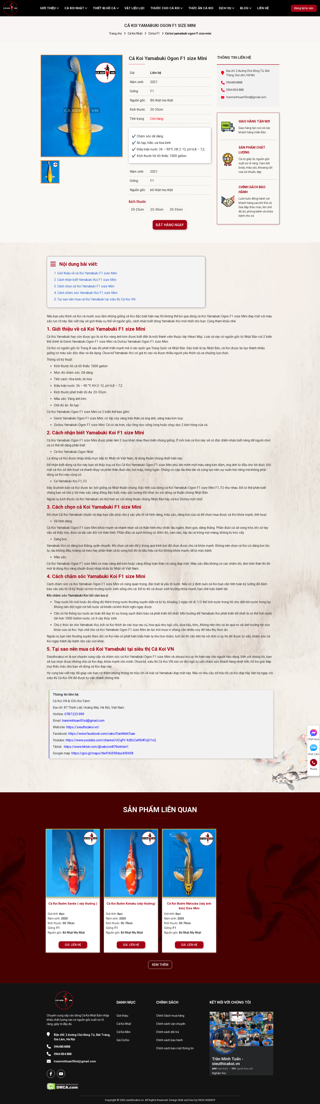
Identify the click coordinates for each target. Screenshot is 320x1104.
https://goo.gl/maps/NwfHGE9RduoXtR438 (102, 753)
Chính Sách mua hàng (170, 1015)
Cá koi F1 (154, 33)
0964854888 (234, 82)
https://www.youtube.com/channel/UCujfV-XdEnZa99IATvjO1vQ (111, 740)
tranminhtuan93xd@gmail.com (246, 97)
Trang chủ (115, 33)
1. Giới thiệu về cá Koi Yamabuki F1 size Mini (85, 273)
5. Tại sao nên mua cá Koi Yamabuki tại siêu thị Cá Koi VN (94, 299)
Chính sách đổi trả (167, 1032)
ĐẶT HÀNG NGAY (170, 225)
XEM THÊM (160, 965)
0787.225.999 (74, 714)
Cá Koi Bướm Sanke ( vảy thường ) (72, 903)
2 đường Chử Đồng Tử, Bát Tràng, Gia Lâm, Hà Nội (82, 1037)
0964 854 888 (235, 89)
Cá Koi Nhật (135, 33)
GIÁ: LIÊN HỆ (73, 944)
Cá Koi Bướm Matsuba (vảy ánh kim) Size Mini (189, 906)
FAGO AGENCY (206, 1100)
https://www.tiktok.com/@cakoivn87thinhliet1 (96, 747)
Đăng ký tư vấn (303, 8)
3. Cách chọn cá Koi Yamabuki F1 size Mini (84, 286)
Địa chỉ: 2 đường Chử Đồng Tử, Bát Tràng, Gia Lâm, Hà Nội (248, 73)
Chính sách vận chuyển (170, 1023)
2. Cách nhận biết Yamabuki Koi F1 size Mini (85, 280)
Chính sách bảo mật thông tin (175, 1048)
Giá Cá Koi (123, 1040)
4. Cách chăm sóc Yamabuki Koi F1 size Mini (85, 293)
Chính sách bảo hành (169, 1040)
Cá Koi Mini (123, 1032)
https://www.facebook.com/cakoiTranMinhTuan (101, 734)
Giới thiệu (122, 1015)
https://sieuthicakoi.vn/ (82, 727)
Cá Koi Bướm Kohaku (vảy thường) (131, 903)
